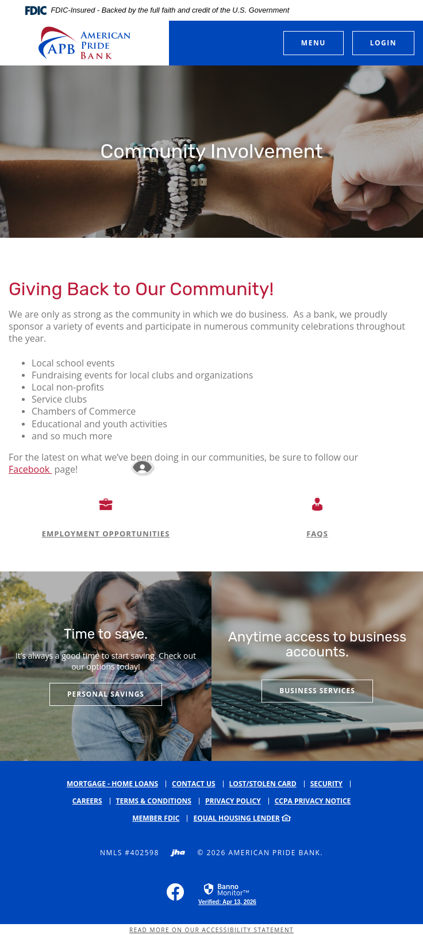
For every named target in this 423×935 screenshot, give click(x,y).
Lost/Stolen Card (263, 784)
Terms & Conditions (153, 801)
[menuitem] (159, 818)
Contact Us (194, 784)
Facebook (30, 469)
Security (326, 784)
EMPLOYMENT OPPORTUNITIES (106, 533)
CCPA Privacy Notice (313, 801)
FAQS (317, 533)
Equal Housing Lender (236, 818)
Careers (87, 801)
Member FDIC (155, 818)
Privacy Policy (233, 801)
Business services (317, 691)
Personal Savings (105, 694)
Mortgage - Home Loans (112, 784)
